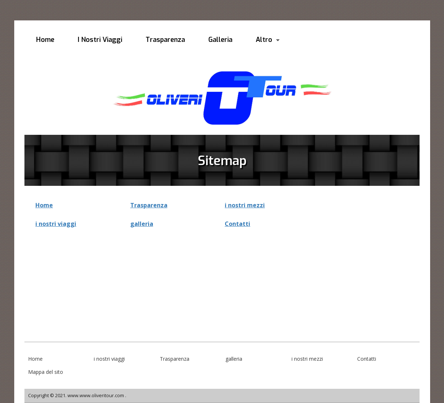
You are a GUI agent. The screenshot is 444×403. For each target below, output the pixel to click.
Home (44, 205)
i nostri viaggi (55, 224)
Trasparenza (148, 205)
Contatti (237, 224)
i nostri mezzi (245, 205)
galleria (141, 224)
